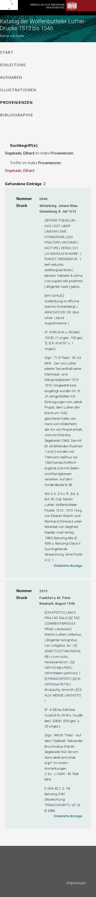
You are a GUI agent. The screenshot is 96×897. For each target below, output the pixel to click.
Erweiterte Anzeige (68, 565)
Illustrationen (18, 89)
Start (6, 52)
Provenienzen (16, 102)
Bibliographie (16, 114)
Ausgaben (11, 77)
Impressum (76, 883)
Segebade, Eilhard (19, 170)
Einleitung (13, 64)
